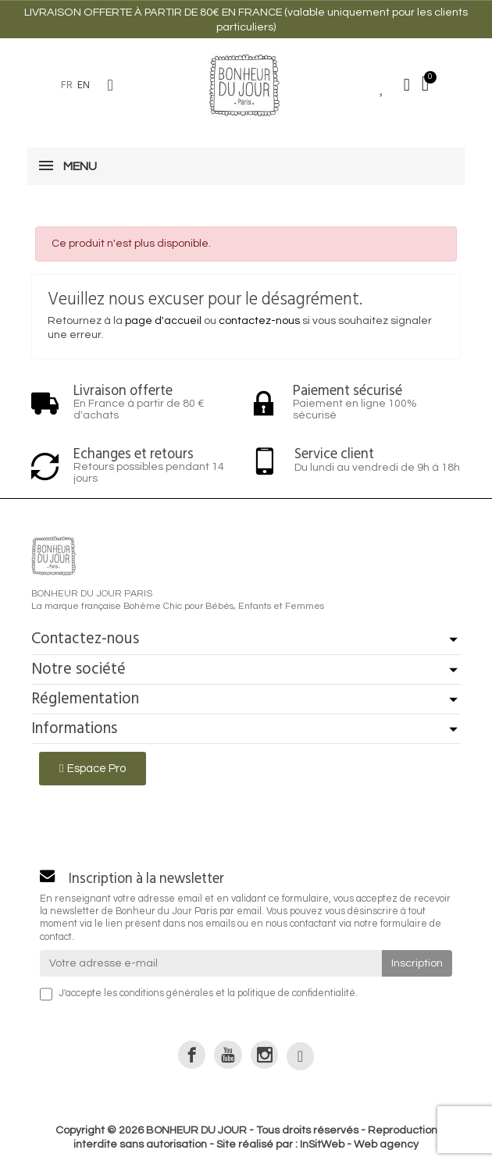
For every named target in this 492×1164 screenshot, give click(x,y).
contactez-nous (259, 320)
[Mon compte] (407, 85)
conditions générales (166, 993)
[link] (191, 1054)
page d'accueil (163, 320)
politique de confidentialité (296, 993)
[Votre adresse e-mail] (211, 963)
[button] (110, 85)
